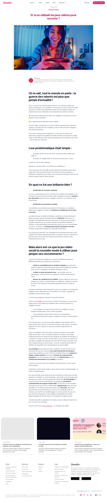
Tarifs (7, 483)
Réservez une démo (99, 2)
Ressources (62, 2)
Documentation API (27, 476)
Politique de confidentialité (61, 467)
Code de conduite (59, 479)
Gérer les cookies (59, 469)
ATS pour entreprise (11, 473)
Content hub (25, 469)
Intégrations (9, 481)
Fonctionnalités (9, 479)
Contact (40, 471)
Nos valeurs (25, 467)
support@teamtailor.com (83, 491)
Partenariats (25, 473)
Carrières (40, 467)
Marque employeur (10, 471)
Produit (32, 2)
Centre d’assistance (27, 471)
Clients (40, 469)
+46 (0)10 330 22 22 (96, 491)
